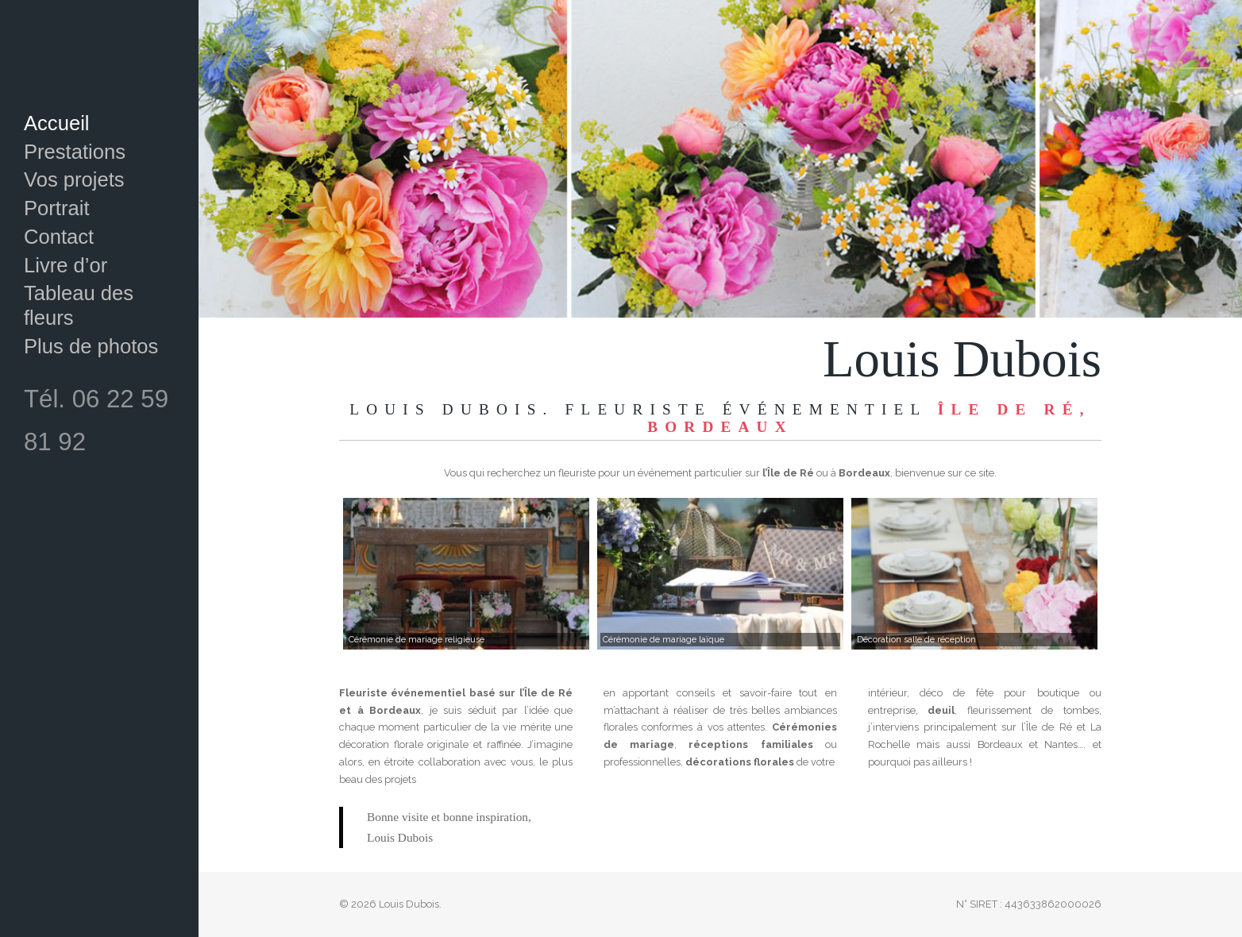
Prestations (74, 152)
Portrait (57, 208)
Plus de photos (91, 346)
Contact (59, 237)
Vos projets (74, 179)
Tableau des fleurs (78, 305)
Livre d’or (65, 265)
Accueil (57, 123)
